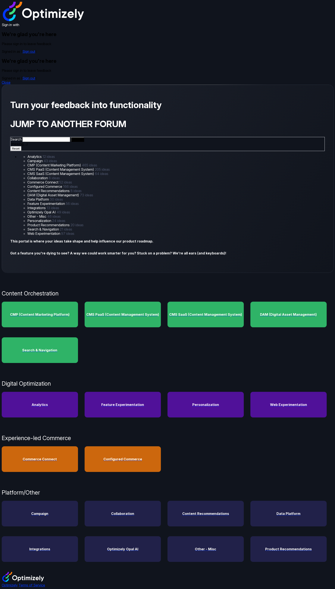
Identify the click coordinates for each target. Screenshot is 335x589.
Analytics (35, 156)
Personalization (39, 221)
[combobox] (46, 139)
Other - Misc (37, 216)
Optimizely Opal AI (42, 212)
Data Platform (38, 199)
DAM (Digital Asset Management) (53, 195)
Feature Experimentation (46, 203)
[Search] (77, 139)
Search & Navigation (43, 229)
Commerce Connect (43, 182)
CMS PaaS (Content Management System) (61, 169)
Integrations (37, 208)
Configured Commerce (45, 186)
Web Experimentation (44, 233)
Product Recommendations (49, 225)
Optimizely (10, 585)
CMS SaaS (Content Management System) (61, 174)
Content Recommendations (49, 191)
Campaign (35, 161)
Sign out (28, 51)
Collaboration (38, 178)
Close (6, 82)
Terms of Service (32, 585)
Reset (16, 148)
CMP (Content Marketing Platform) (54, 165)
